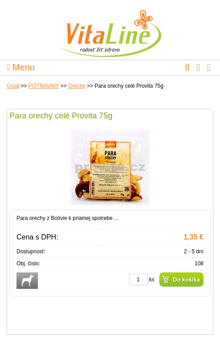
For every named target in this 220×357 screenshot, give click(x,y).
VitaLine (110, 28)
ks (151, 279)
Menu (21, 67)
